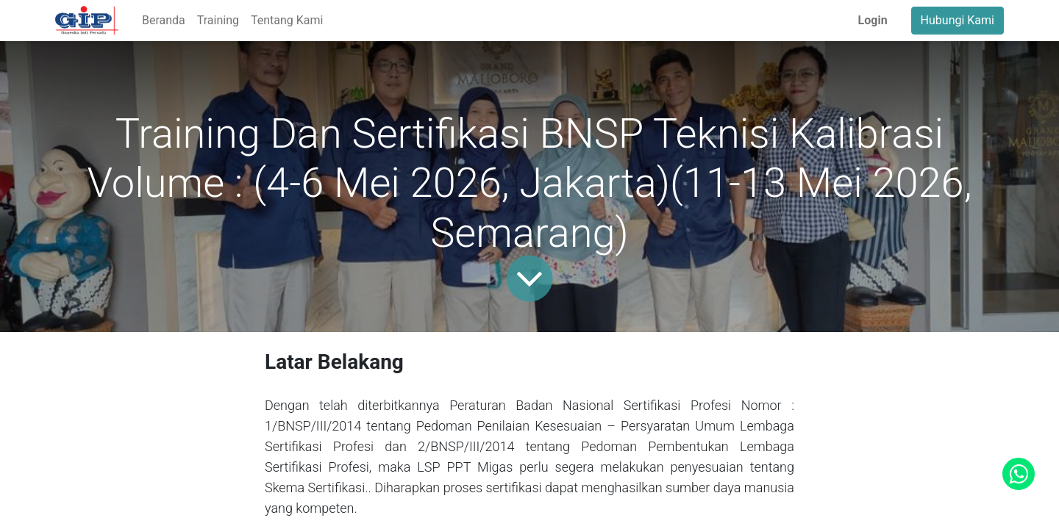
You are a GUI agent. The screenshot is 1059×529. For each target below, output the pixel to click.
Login (873, 20)
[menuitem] (163, 20)
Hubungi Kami (957, 20)
